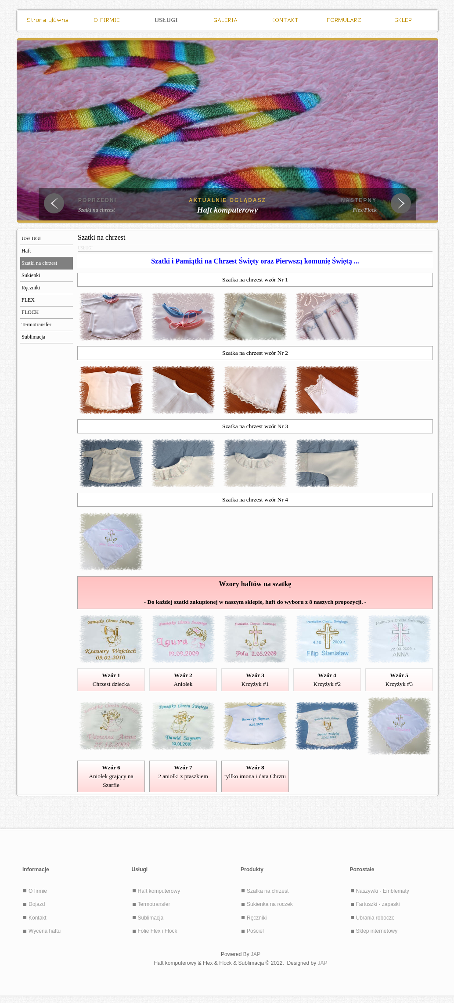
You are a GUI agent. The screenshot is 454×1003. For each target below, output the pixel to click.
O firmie (38, 891)
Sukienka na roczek (270, 904)
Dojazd (37, 904)
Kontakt (38, 918)
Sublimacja (151, 918)
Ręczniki (257, 918)
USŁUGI (85, 248)
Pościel (255, 931)
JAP (255, 954)
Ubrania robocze (375, 918)
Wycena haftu (45, 931)
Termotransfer (154, 904)
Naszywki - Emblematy (382, 891)
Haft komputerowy (159, 891)
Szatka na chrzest (267, 891)
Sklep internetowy (377, 931)
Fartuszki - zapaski (378, 904)
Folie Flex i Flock (157, 931)
